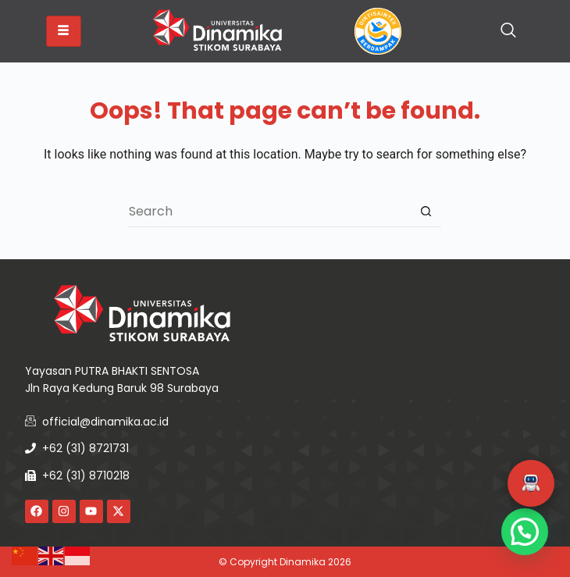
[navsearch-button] (508, 31)
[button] (531, 483)
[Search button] (425, 211)
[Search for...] (269, 211)
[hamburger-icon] (63, 31)
